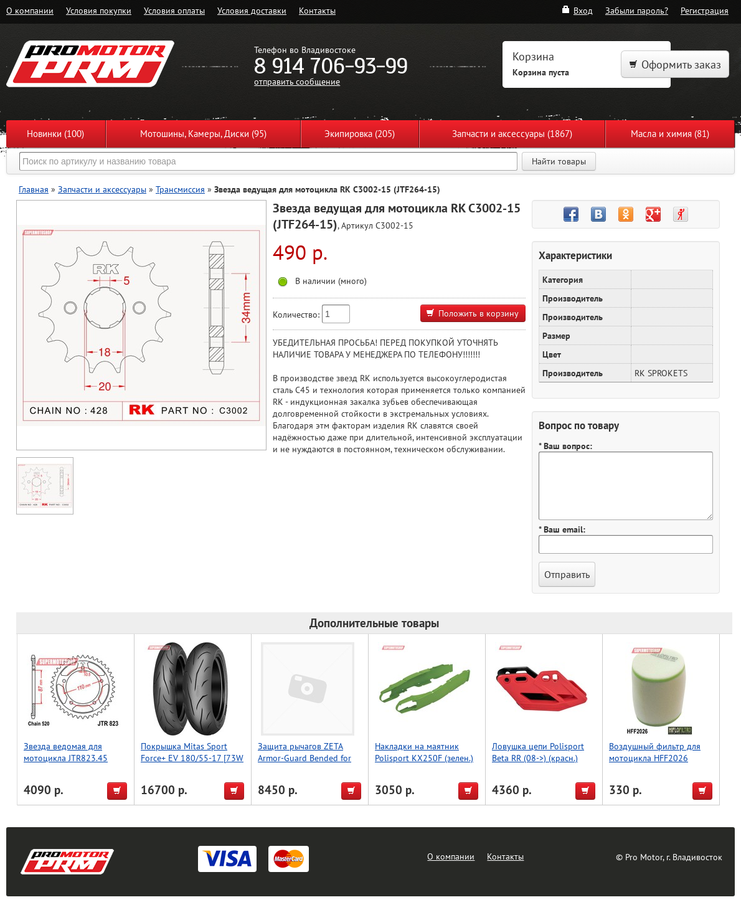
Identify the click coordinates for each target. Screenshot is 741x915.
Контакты (317, 10)
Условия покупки (98, 10)
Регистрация (705, 10)
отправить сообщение (297, 81)
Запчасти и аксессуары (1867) (512, 134)
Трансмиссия (180, 189)
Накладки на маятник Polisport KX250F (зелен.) (424, 752)
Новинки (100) (55, 134)
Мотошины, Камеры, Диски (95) (203, 134)
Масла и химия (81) (670, 134)
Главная (34, 189)
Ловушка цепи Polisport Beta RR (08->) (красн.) (538, 752)
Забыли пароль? (636, 10)
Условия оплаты (174, 10)
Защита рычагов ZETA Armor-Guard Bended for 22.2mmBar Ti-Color (304, 757)
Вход (577, 10)
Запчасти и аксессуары (102, 189)
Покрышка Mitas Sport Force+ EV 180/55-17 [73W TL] (192, 757)
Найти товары (559, 161)
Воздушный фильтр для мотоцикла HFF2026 (655, 752)
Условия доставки (251, 10)
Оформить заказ (675, 64)
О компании (30, 10)
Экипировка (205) (359, 134)
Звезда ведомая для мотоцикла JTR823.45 (66, 752)
